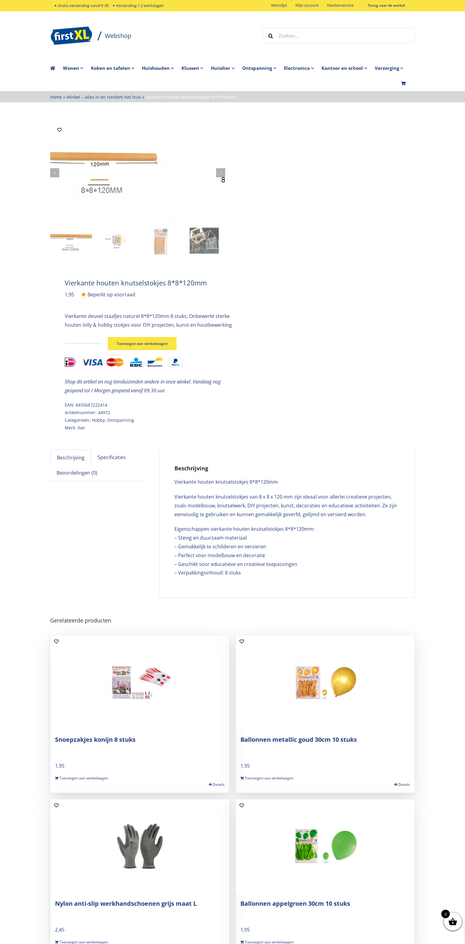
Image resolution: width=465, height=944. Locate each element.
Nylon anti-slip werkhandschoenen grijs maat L (126, 903)
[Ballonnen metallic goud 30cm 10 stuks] (325, 682)
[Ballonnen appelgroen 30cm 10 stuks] (325, 846)
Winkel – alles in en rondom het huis (104, 97)
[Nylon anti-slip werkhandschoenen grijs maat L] (139, 846)
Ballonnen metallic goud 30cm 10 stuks (298, 739)
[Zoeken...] (339, 35)
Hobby (98, 419)
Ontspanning (120, 419)
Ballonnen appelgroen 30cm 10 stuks (295, 903)
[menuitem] (77, 68)
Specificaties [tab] (112, 457)
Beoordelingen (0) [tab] (77, 472)
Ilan (81, 427)
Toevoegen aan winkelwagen (146, 343)
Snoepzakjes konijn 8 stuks (95, 739)
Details (219, 784)
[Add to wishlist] (59, 130)
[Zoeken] (270, 35)
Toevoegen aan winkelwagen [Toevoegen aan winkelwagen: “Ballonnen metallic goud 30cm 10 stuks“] (269, 777)
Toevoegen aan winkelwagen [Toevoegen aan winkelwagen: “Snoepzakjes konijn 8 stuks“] (83, 777)
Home (56, 97)
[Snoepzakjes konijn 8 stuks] (139, 682)
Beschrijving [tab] (70, 457)
